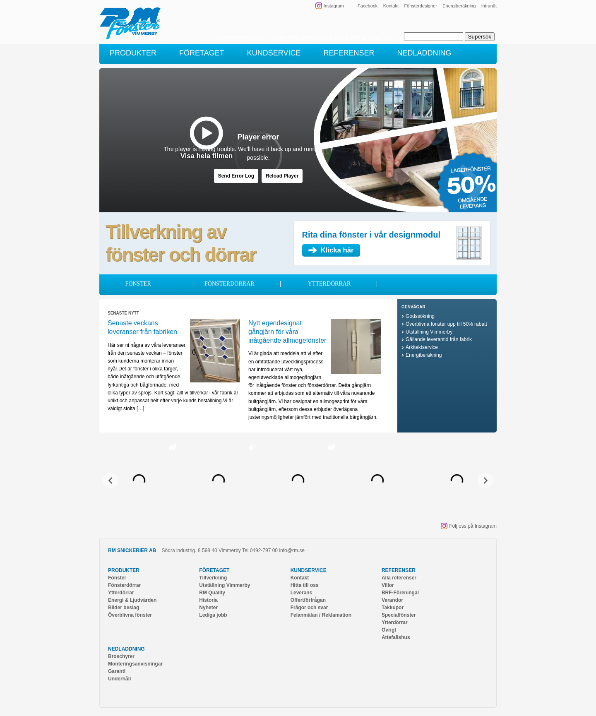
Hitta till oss (305, 585)
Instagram (334, 5)
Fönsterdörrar (229, 284)
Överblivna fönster (130, 615)
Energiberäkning (459, 5)
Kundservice (309, 570)
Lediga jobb (213, 615)
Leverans (301, 593)
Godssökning (420, 316)
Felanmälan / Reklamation (321, 615)
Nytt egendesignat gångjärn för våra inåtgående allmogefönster (287, 332)
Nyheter (208, 607)
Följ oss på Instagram (473, 526)
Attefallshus (396, 637)
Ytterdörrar (329, 284)
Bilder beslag (123, 607)
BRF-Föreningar (400, 593)
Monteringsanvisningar (135, 664)
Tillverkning (213, 578)
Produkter (123, 570)
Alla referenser (399, 578)
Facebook (367, 5)
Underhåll (119, 679)
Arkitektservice (422, 347)
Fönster (138, 284)
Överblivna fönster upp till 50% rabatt (446, 324)
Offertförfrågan (308, 600)
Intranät (489, 5)
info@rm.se (292, 550)
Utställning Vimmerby (429, 332)
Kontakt (391, 5)
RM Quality (212, 593)
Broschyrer (121, 656)
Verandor (392, 600)
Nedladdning (126, 649)
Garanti (116, 671)
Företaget (214, 570)
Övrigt (389, 630)
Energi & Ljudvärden (132, 600)
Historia (208, 600)
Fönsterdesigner (420, 5)
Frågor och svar (309, 607)
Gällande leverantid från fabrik (439, 339)
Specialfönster (399, 615)
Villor (388, 585)
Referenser (399, 570)
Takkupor (393, 607)
